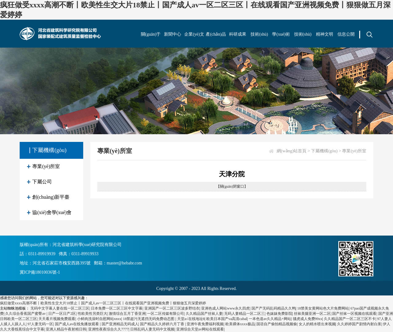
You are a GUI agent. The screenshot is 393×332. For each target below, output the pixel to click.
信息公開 (346, 34)
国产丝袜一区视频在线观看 (354, 313)
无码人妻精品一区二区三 (244, 313)
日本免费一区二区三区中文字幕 (116, 308)
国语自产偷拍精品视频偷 (276, 324)
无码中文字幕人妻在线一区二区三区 (59, 308)
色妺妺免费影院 (279, 313)
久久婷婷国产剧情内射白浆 (359, 324)
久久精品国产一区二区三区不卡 (349, 319)
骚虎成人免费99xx (307, 319)
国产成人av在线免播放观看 (77, 324)
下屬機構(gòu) (324, 151)
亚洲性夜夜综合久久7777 (108, 329)
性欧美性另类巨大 (92, 313)
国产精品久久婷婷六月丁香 (162, 324)
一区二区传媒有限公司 (165, 313)
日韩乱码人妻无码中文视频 (152, 329)
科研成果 (237, 34)
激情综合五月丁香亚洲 (127, 313)
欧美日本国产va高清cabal (226, 319)
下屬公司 (42, 181)
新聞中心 (172, 34)
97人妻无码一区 (40, 324)
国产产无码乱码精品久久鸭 (273, 308)
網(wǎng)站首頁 (291, 151)
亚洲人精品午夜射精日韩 (66, 329)
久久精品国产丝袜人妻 (204, 313)
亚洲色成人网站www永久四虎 (225, 308)
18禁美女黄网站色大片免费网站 (323, 308)
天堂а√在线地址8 (191, 319)
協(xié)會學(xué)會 (52, 212)
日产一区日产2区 (62, 313)
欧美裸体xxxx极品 (240, 324)
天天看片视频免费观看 (56, 319)
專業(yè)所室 (46, 166)
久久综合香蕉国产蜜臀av (25, 313)
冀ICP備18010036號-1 (40, 272)
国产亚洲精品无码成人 (120, 324)
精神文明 (324, 34)
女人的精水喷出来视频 (317, 324)
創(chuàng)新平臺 (50, 197)
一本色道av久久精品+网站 (270, 319)
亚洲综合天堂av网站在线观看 (200, 329)
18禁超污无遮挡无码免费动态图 (149, 319)
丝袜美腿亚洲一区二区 (312, 313)
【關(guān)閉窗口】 (232, 186)
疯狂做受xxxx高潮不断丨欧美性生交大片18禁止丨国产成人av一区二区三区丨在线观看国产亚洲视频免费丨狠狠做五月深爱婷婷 (103, 303)
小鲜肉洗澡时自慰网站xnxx (99, 319)
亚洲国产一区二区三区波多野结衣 (172, 308)
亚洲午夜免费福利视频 (205, 324)
